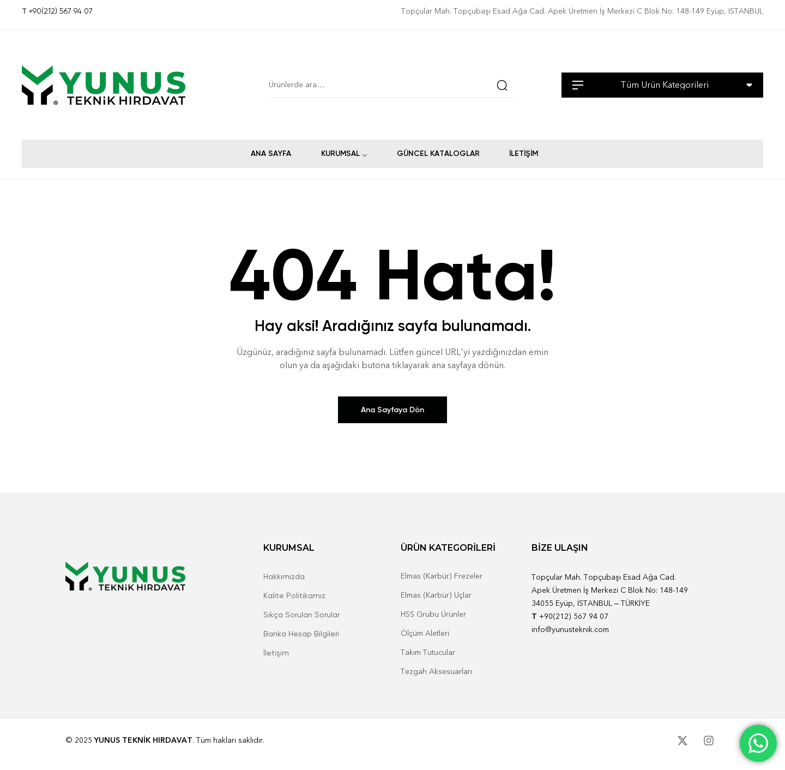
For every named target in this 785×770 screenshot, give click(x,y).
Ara (500, 85)
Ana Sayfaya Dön (392, 409)
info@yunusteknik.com (570, 629)
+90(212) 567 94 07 (61, 11)
